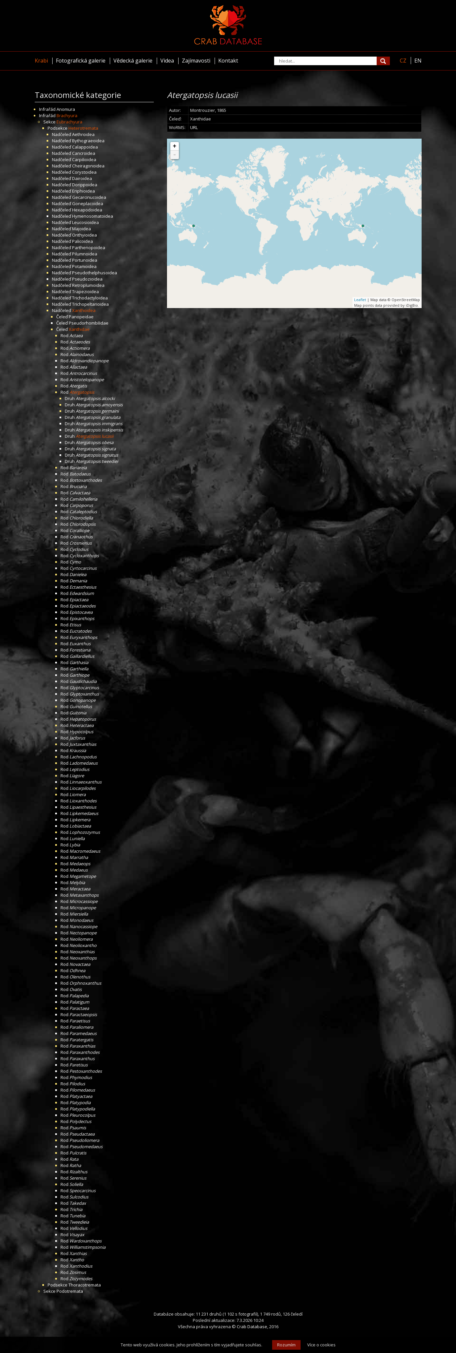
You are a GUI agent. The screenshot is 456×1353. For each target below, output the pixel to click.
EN (418, 60)
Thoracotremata (84, 1285)
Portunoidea (84, 260)
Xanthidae (79, 329)
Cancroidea (83, 153)
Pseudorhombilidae (88, 323)
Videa (167, 60)
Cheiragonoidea (88, 166)
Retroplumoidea (88, 285)
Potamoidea (84, 266)
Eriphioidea (83, 191)
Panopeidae (81, 317)
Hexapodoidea (87, 210)
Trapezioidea (85, 291)
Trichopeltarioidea (90, 304)
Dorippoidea (84, 185)
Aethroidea (83, 134)
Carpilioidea (84, 159)
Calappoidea (85, 147)
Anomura (66, 109)
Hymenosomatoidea (92, 216)
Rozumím (286, 1345)
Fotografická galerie (80, 60)
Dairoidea (82, 178)
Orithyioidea (84, 235)
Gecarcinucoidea (89, 197)
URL (194, 127)
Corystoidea (84, 172)
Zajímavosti (196, 60)
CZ (403, 60)
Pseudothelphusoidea (94, 273)
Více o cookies (321, 1345)
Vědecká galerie (132, 60)
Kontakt (228, 60)
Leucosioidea (85, 222)
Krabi (41, 60)
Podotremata (70, 1291)
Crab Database (252, 1327)
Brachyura (67, 115)
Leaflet (360, 299)
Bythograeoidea (88, 141)
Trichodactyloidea (90, 298)
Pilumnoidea (84, 254)
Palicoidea (82, 241)
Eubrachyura (69, 122)
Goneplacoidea (87, 203)
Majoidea (81, 229)
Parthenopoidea (88, 247)
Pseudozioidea (87, 279)
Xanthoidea (84, 310)
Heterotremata (83, 128)
